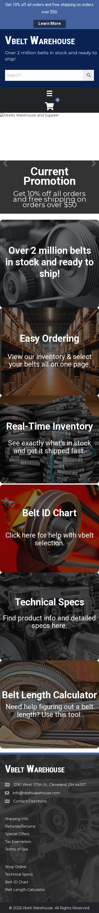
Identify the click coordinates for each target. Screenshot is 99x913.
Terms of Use (16, 849)
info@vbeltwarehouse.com (36, 792)
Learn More (49, 23)
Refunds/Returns (20, 826)
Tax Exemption (18, 841)
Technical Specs (19, 874)
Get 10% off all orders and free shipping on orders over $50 (49, 199)
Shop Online (15, 866)
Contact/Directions (29, 801)
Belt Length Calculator (25, 889)
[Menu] (49, 93)
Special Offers (17, 833)
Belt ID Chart (16, 882)
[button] (5, 163)
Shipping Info (16, 818)
